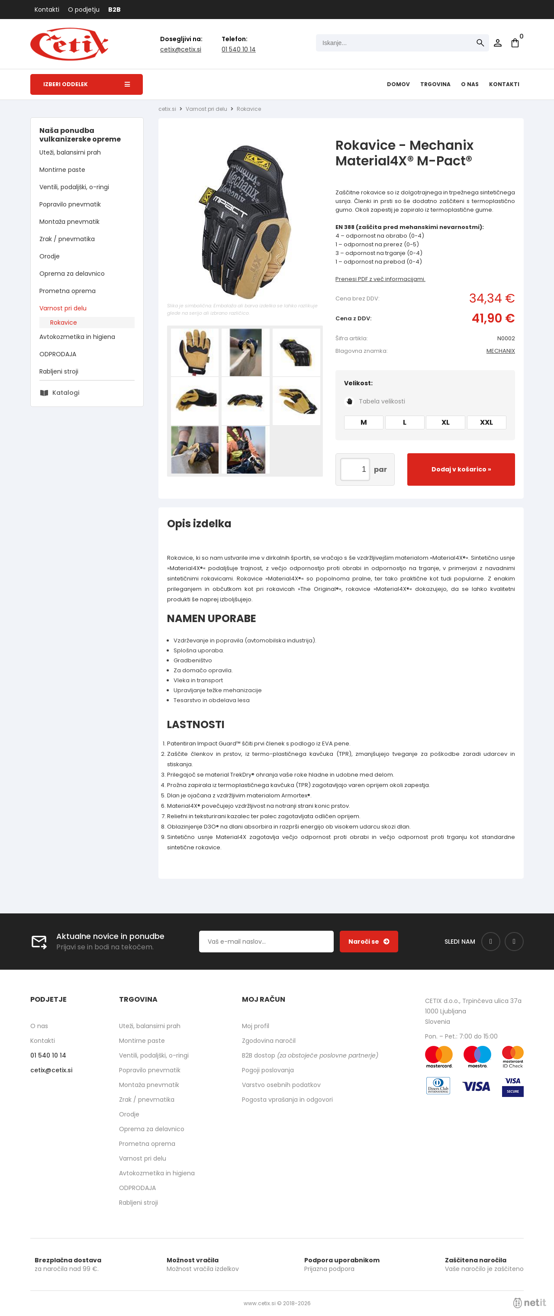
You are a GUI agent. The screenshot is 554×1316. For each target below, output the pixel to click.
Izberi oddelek (86, 84)
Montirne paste (62, 169)
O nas (470, 84)
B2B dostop (310, 1055)
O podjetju (84, 9)
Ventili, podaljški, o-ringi (74, 187)
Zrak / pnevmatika (67, 239)
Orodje (49, 256)
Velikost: (425, 393)
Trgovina (435, 84)
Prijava (497, 43)
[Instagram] (514, 941)
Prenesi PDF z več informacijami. (380, 279)
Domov (398, 84)
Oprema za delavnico (72, 273)
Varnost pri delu (63, 308)
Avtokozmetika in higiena (77, 336)
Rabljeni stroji (58, 371)
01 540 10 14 (239, 49)
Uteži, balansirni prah (70, 152)
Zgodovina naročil (269, 1040)
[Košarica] (515, 43)
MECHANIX (500, 351)
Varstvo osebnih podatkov (281, 1085)
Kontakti (47, 9)
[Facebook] (490, 941)
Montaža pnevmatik (69, 221)
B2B (114, 9)
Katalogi (65, 392)
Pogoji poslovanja (268, 1070)
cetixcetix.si (180, 49)
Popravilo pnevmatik (70, 204)
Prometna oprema (67, 291)
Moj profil (255, 1026)
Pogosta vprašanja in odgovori (287, 1099)
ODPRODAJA (57, 354)
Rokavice (63, 322)
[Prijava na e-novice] (369, 941)
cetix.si (167, 109)
